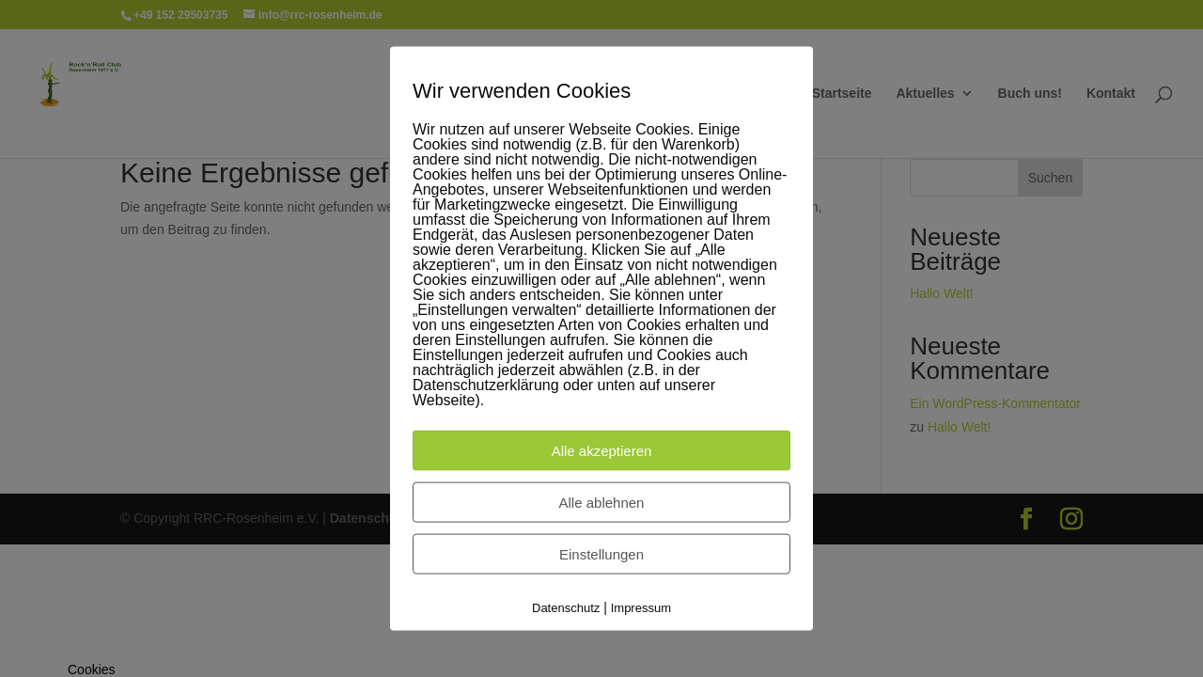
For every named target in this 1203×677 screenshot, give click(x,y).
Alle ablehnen (602, 503)
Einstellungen (601, 554)
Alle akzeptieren (602, 451)
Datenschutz (566, 608)
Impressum (641, 608)
